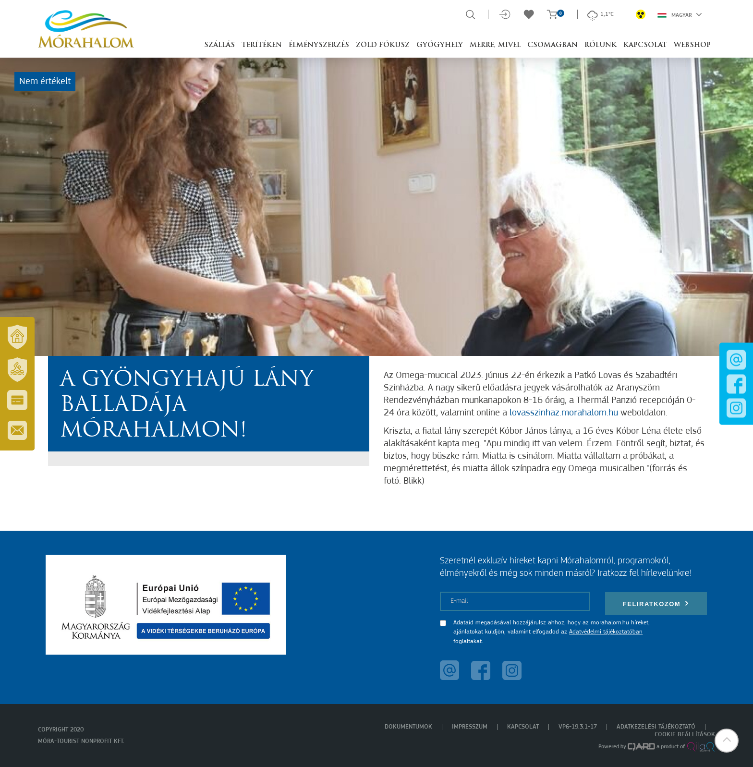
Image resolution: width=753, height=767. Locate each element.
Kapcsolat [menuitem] (523, 727)
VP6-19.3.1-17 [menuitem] (578, 727)
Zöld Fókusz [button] (383, 45)
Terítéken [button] (262, 45)
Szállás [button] (219, 45)
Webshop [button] (692, 45)
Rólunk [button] (600, 45)
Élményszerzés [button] (319, 45)
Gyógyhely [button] (439, 45)
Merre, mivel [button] (495, 45)
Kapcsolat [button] (645, 45)
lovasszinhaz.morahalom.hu (564, 413)
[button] (727, 741)
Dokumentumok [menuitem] (408, 727)
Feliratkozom (656, 603)
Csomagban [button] (552, 45)
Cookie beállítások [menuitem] (685, 734)
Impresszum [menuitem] (469, 727)
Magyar (679, 14)
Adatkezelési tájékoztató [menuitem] (656, 727)
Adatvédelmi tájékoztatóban (606, 632)
